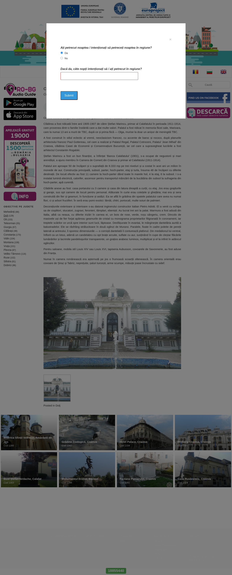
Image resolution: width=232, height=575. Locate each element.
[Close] (170, 39)
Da (66, 53)
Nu (66, 58)
